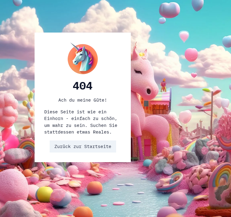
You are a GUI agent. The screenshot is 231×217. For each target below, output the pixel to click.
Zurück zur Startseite (82, 146)
